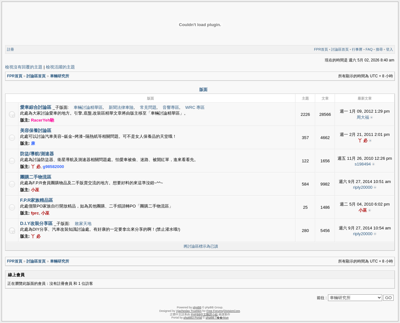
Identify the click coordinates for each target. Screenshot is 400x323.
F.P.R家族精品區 (36, 200)
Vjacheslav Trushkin (188, 310)
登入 (389, 49)
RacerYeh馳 (42, 120)
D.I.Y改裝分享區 (36, 223)
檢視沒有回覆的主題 (23, 67)
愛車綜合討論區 (35, 107)
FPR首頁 (321, 49)
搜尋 (379, 49)
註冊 (10, 49)
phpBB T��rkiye (217, 317)
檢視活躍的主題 (60, 67)
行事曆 (357, 49)
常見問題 (148, 107)
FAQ (369, 49)
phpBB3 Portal (193, 317)
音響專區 (171, 107)
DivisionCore (232, 310)
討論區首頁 (340, 49)
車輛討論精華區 (88, 107)
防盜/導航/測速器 (37, 153)
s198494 (363, 164)
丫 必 (362, 140)
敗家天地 (83, 223)
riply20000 (363, 187)
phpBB (197, 307)
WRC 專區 (195, 107)
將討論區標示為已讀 (201, 246)
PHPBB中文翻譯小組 (204, 314)
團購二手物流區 (35, 176)
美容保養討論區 (35, 130)
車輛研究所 (59, 76)
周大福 (363, 117)
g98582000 (53, 166)
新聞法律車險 (121, 107)
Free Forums (215, 310)
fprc (35, 213)
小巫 (35, 189)
